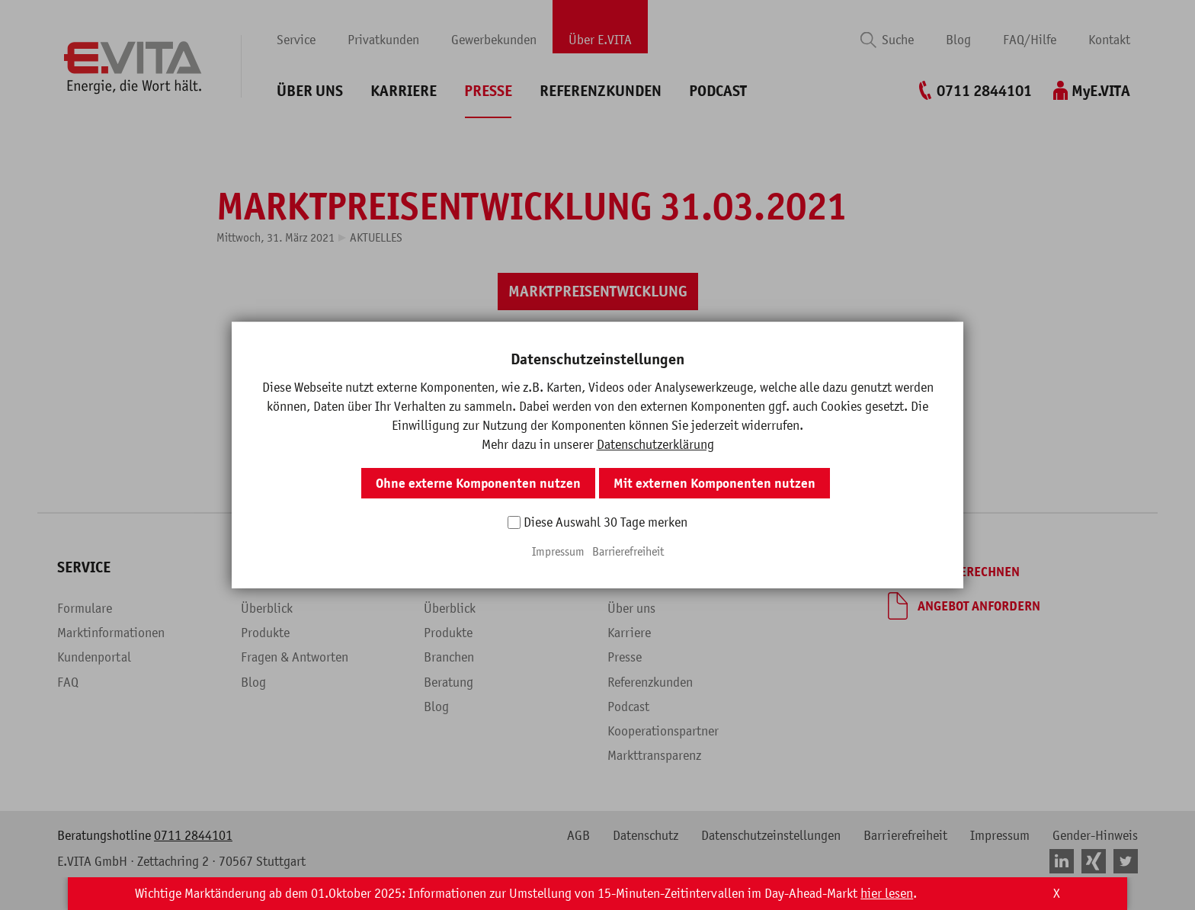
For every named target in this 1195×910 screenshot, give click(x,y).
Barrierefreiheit (628, 551)
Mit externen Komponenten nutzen (714, 483)
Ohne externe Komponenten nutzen (478, 483)
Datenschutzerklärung (655, 444)
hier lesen (886, 893)
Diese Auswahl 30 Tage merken (605, 522)
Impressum (558, 551)
